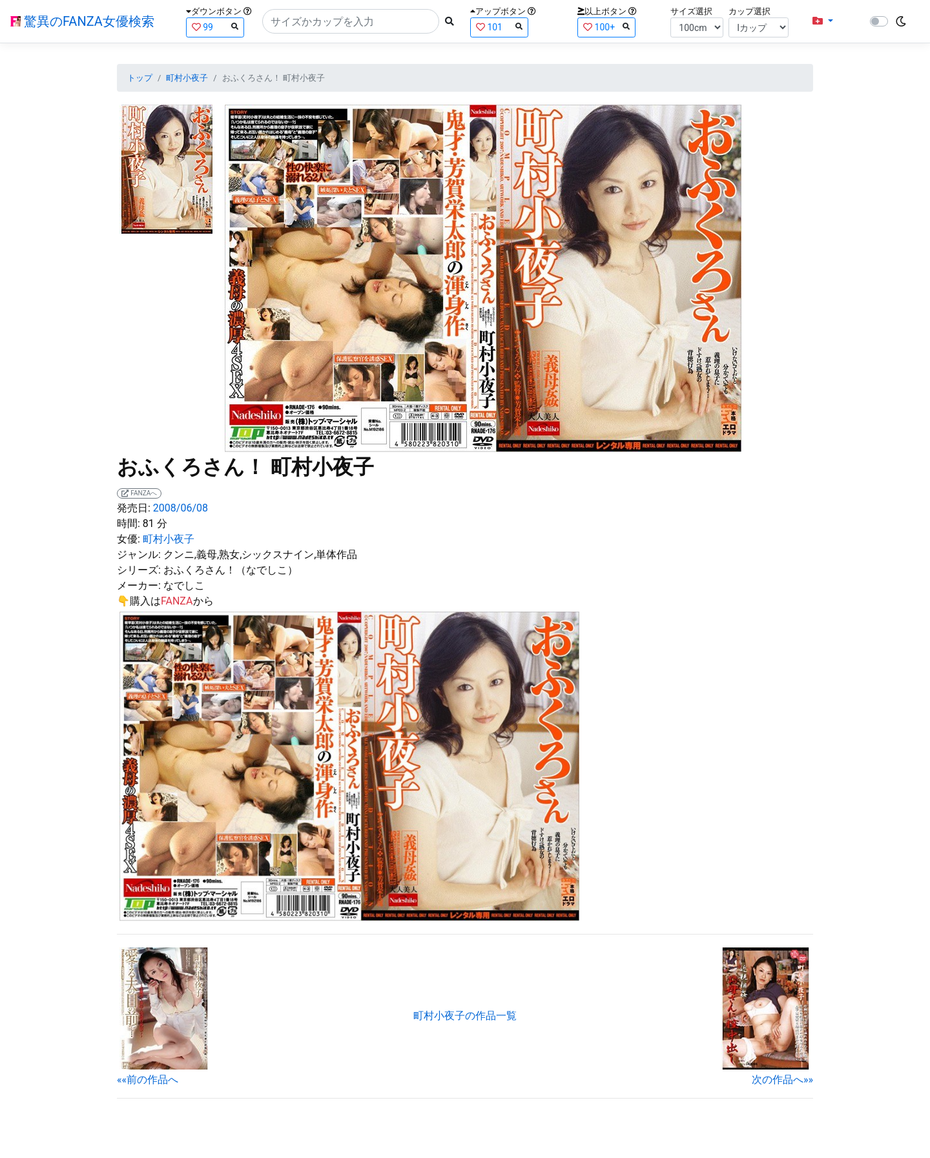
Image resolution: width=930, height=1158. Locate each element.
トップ (139, 78)
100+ (606, 27)
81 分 (155, 523)
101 (499, 27)
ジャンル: (139, 554)
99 (215, 27)
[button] (822, 21)
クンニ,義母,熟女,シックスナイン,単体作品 (260, 554)
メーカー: (139, 585)
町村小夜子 (187, 78)
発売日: (133, 508)
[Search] (350, 21)
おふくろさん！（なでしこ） (230, 570)
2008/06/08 (180, 508)
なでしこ (184, 585)
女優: (128, 539)
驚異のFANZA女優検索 (82, 21)
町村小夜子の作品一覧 (465, 1015)
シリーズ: (139, 570)
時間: (128, 523)
